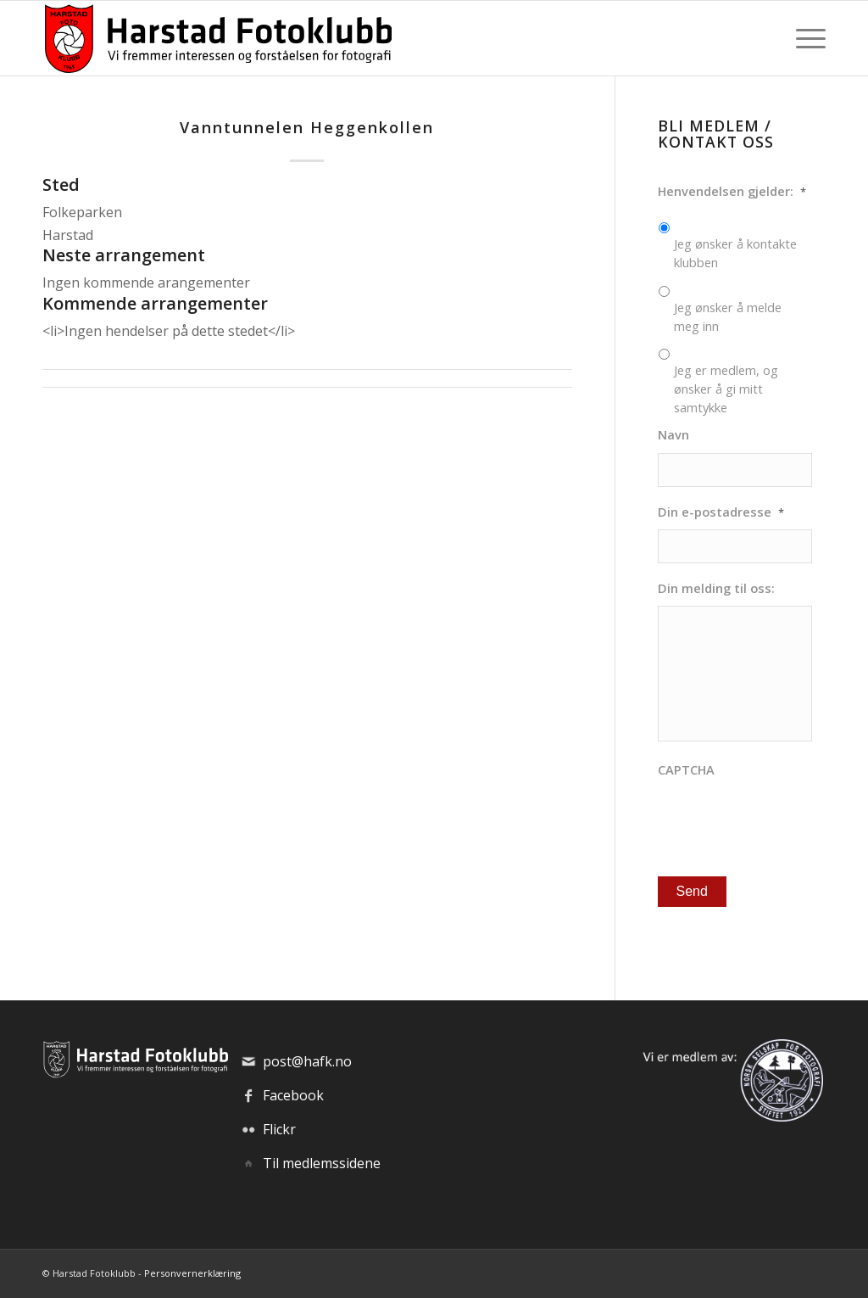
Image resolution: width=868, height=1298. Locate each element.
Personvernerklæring (192, 1273)
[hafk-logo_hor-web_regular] (217, 38)
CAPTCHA (686, 770)
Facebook (293, 1095)
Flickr (279, 1129)
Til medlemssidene (322, 1163)
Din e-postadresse (721, 512)
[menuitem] (805, 38)
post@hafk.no (307, 1061)
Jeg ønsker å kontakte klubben (735, 253)
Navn (673, 435)
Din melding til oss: (716, 588)
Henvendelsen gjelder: (732, 191)
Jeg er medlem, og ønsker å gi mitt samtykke (726, 388)
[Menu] (805, 38)
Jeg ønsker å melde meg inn (728, 316)
